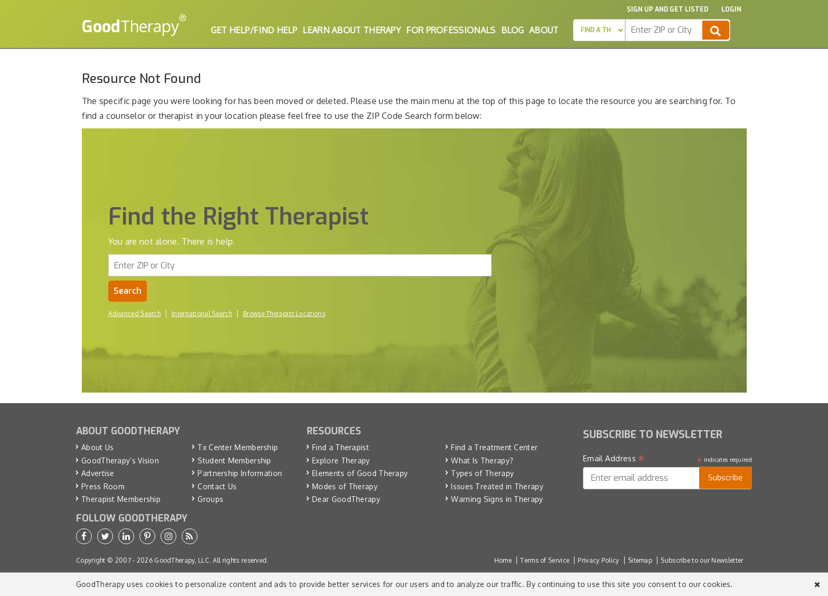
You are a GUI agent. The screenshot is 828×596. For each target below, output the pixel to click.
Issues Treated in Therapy (497, 486)
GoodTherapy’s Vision (120, 460)
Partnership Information (239, 473)
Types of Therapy (482, 473)
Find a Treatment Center (494, 447)
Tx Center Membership (237, 447)
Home (503, 560)
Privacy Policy (598, 560)
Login (731, 9)
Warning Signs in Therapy (497, 499)
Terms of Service (544, 560)
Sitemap (640, 560)
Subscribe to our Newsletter (702, 560)
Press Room (103, 486)
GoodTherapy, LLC (181, 560)
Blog (512, 30)
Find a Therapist (340, 447)
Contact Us (217, 486)
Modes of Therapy (345, 486)
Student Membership (234, 460)
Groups (210, 499)
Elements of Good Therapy (360, 473)
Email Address (614, 458)
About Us (97, 447)
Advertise (98, 473)
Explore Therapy (341, 460)
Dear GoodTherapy (346, 499)
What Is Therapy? (482, 460)
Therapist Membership (121, 499)
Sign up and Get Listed (667, 9)
